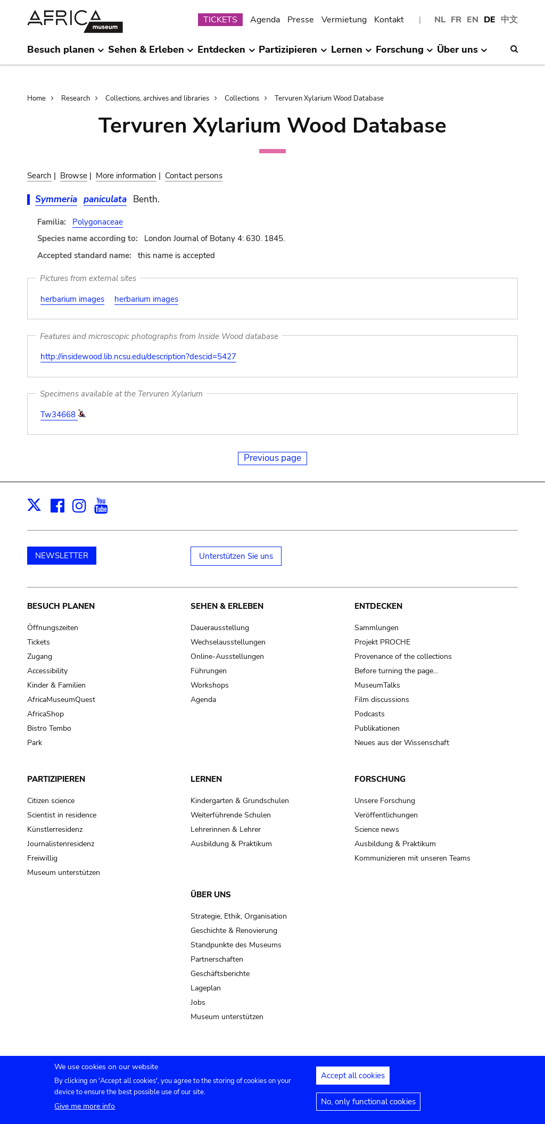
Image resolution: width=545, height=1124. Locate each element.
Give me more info (84, 1110)
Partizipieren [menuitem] (293, 53)
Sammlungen (376, 628)
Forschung (380, 779)
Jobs (198, 1002)
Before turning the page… (396, 671)
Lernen (206, 779)
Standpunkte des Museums (236, 945)
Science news (376, 829)
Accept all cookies (353, 1080)
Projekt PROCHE (382, 642)
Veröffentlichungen (386, 815)
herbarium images (72, 299)
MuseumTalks (377, 685)
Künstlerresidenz (54, 829)
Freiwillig (42, 858)
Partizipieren (56, 779)
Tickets (38, 642)
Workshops (210, 685)
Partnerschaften (217, 959)
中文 (509, 20)
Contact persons (193, 175)
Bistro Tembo (49, 728)
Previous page (272, 458)
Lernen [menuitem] (351, 53)
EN (472, 20)
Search (39, 175)
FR (456, 20)
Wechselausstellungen (228, 642)
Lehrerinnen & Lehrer (226, 829)
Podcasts (369, 714)
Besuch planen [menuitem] (65, 53)
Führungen (209, 671)
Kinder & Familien (56, 685)
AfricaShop (45, 714)
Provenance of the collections (403, 656)
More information (126, 175)
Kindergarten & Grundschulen (240, 801)
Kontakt (389, 20)
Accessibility (47, 671)
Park (34, 743)
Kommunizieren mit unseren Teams (412, 858)
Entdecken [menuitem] (226, 53)
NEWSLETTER (61, 555)
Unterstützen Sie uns (236, 556)
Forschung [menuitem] (404, 53)
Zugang (39, 656)
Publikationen (377, 728)
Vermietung (344, 20)
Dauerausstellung (220, 628)
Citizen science (51, 801)
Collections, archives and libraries (157, 98)
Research (75, 98)
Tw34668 (59, 414)
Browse (73, 175)
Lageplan (206, 988)
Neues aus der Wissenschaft (401, 743)
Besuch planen (61, 606)
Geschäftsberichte (220, 974)
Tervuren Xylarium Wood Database (329, 98)
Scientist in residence (61, 815)
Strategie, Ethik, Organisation (239, 916)
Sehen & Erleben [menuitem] (151, 53)
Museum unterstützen (63, 872)
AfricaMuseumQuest (61, 700)
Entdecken (378, 606)
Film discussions (381, 700)
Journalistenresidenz (60, 844)
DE (490, 20)
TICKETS (220, 20)
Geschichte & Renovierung (234, 930)
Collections (242, 98)
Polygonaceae (97, 222)
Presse (300, 20)
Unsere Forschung (384, 801)
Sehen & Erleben (227, 606)
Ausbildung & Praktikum (231, 844)
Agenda (265, 20)
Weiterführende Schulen (231, 815)
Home (36, 98)
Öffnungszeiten (52, 628)
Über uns (211, 894)
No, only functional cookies (368, 1106)
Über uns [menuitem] (462, 53)
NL (439, 20)
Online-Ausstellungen (227, 656)
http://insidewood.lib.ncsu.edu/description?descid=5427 (138, 356)
